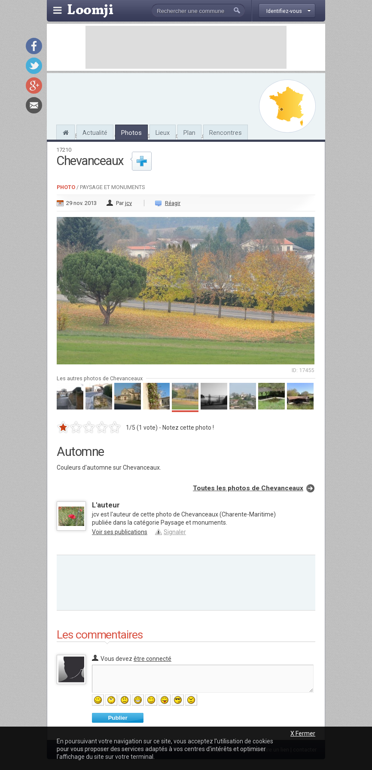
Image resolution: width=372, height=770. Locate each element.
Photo (66, 187)
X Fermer (302, 733)
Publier (117, 718)
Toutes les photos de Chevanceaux (248, 488)
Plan (189, 133)
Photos (131, 133)
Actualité (94, 133)
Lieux (163, 133)
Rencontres (225, 133)
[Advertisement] (186, 47)
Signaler (175, 532)
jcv (128, 203)
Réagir (172, 203)
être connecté (152, 658)
